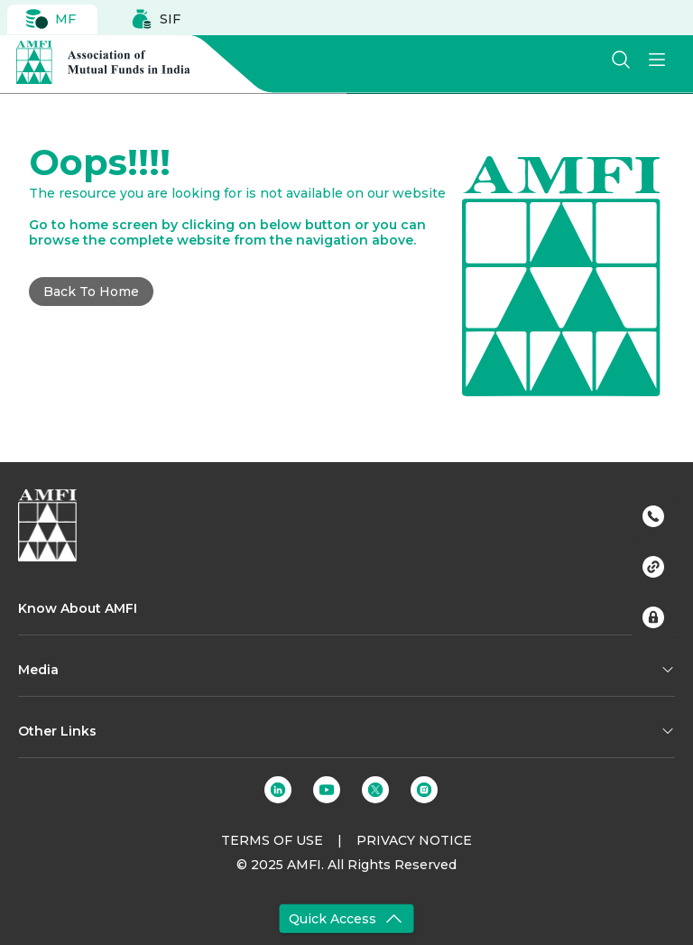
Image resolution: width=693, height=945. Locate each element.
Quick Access (347, 919)
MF (51, 19)
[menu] (657, 60)
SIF (155, 19)
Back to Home (91, 291)
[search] (621, 60)
